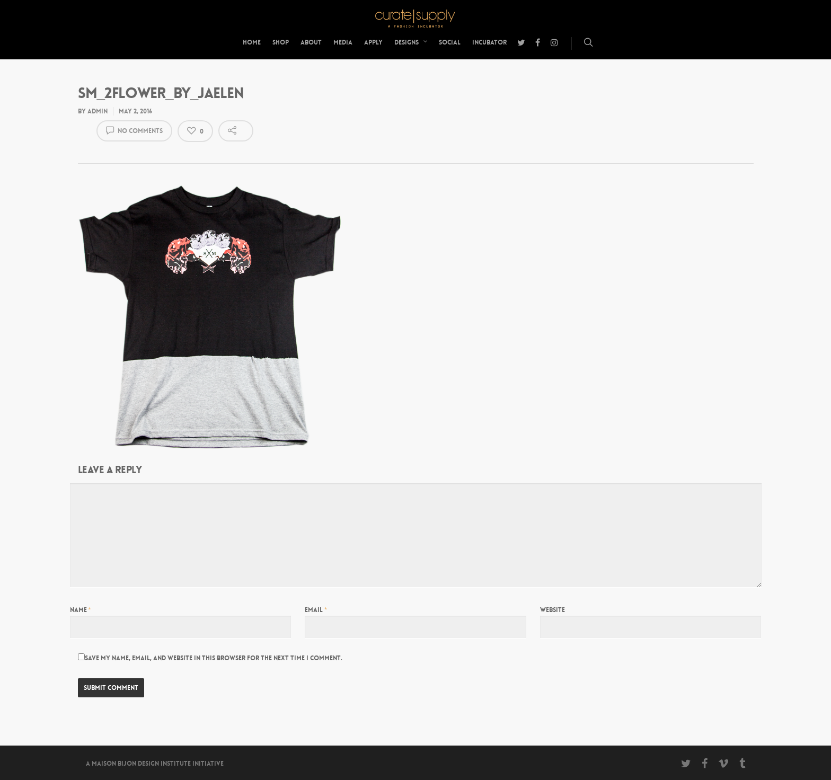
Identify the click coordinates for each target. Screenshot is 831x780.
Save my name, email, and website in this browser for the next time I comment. (213, 658)
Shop (280, 42)
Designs (411, 42)
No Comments (134, 130)
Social (450, 42)
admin (97, 111)
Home (252, 42)
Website (552, 610)
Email (316, 610)
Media (342, 42)
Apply (373, 42)
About (311, 42)
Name (80, 610)
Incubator (489, 42)
